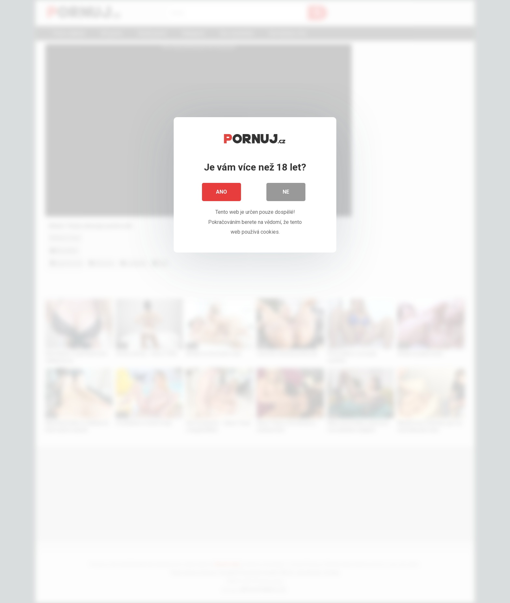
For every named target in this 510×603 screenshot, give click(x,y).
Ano (221, 192)
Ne (286, 192)
